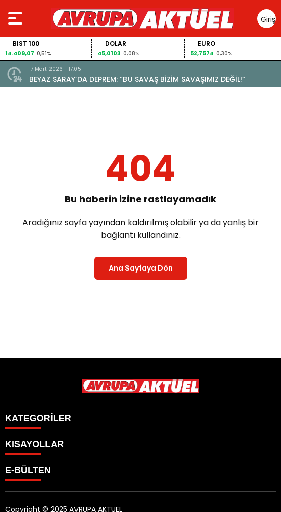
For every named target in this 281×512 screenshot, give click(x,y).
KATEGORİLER (38, 418)
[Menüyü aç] (16, 18)
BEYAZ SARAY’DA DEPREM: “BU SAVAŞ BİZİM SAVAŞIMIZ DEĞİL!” (137, 79)
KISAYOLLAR (34, 444)
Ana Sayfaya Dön (141, 268)
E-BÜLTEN (28, 470)
